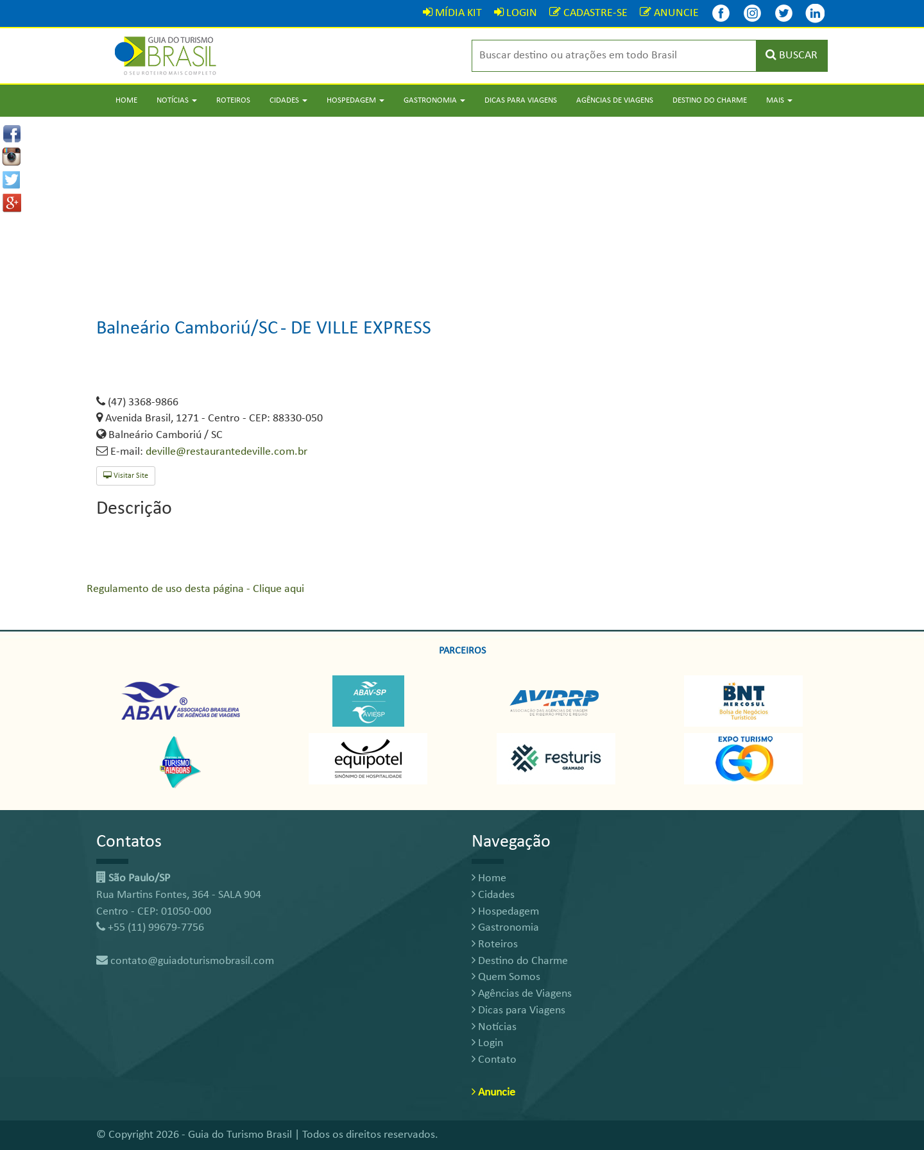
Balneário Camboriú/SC (187, 329)
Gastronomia (505, 928)
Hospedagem (505, 912)
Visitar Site (125, 475)
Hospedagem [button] (355, 100)
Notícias (494, 1027)
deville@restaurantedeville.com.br (226, 452)
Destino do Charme (709, 100)
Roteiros (233, 100)
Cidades (493, 895)
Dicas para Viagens (520, 100)
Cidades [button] (288, 100)
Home (126, 100)
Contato (494, 1060)
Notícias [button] (177, 100)
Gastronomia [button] (434, 100)
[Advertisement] (462, 206)
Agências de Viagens (614, 100)
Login (487, 1043)
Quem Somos (506, 977)
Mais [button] (779, 100)
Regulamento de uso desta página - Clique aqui (195, 589)
